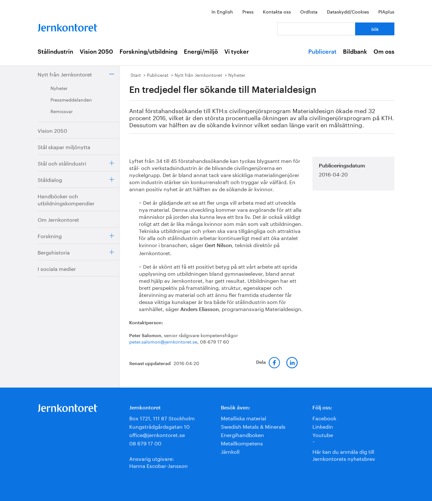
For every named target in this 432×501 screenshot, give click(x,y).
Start (135, 74)
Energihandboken (242, 434)
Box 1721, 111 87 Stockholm (162, 418)
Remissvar (61, 110)
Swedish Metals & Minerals (253, 426)
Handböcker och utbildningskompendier (66, 199)
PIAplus (386, 11)
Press (248, 11)
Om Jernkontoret (58, 219)
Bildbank (355, 52)
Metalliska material (243, 418)
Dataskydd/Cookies (348, 11)
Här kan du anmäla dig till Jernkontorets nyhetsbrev (343, 454)
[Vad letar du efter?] (316, 28)
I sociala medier (57, 268)
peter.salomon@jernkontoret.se (163, 341)
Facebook (324, 418)
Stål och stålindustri (62, 163)
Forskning (50, 235)
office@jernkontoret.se (157, 434)
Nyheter (59, 87)
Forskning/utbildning (148, 52)
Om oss (384, 52)
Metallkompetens (242, 443)
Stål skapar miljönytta (64, 146)
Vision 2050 (96, 52)
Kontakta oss (277, 11)
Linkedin (322, 426)
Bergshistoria (54, 252)
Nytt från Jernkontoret (65, 74)
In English (222, 11)
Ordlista (309, 11)
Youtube (322, 434)
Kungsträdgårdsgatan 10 (159, 426)
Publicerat (322, 52)
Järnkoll (230, 451)
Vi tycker (236, 52)
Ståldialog (50, 179)
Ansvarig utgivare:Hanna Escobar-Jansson (158, 461)
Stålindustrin (55, 52)
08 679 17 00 (145, 443)
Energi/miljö (201, 52)
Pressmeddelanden (71, 99)
